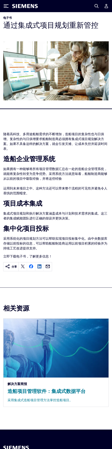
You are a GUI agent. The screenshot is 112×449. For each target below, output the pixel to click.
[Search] (96, 6)
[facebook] (31, 266)
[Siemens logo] (25, 6)
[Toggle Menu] (6, 6)
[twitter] (23, 266)
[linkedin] (39, 266)
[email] (48, 266)
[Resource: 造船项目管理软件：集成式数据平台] (56, 362)
